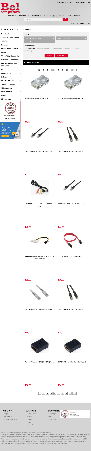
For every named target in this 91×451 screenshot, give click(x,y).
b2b (69, 15)
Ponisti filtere (61, 55)
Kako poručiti (61, 2)
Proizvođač (28, 42)
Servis (29, 422)
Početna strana (32, 414)
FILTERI (4, 69)
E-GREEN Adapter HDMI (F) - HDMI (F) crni (72, 362)
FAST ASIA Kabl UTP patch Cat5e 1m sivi (38, 309)
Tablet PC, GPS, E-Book (10, 37)
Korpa (6, 414)
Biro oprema (6, 99)
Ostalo (3, 95)
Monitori (4, 52)
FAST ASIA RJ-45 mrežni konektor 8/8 (70, 98)
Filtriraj (49, 55)
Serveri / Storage (8, 84)
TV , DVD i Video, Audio (10, 56)
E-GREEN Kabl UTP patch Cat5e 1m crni (71, 151)
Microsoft (30, 425)
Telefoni (4, 41)
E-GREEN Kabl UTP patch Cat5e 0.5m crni (38, 151)
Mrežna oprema (7, 80)
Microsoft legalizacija (43, 15)
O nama (29, 416)
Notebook (5, 34)
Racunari (4, 45)
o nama (12, 15)
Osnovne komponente (10, 60)
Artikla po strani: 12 (63, 38)
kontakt (78, 15)
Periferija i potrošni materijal (9, 64)
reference (24, 15)
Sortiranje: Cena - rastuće (33, 38)
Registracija (80, 2)
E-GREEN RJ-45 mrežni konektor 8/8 (36, 98)
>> (74, 70)
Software (5, 77)
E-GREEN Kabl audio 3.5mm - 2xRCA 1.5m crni (39, 205)
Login (71, 2)
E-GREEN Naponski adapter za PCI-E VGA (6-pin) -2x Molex (39, 258)
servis (61, 15)
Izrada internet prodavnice (37, 432)
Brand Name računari (10, 48)
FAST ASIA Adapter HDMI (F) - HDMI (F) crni (39, 362)
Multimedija (6, 73)
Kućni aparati (6, 92)
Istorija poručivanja (10, 419)
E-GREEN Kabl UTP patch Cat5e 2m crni (71, 309)
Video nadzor (6, 88)
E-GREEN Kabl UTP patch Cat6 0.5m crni (71, 204)
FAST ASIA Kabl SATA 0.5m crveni (69, 256)
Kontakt (29, 419)
